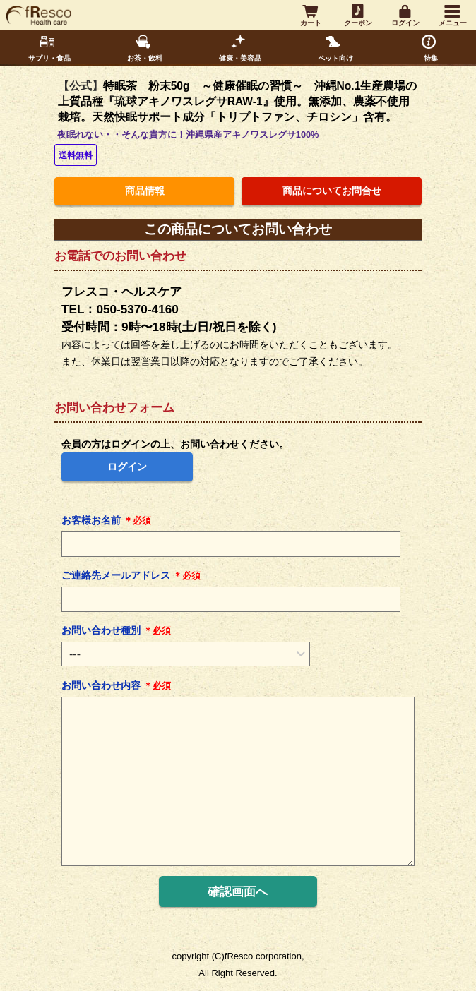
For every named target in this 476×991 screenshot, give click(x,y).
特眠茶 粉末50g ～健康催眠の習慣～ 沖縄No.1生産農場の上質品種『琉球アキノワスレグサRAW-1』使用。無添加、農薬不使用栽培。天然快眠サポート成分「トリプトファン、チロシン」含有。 (237, 101)
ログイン (127, 466)
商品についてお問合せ (331, 191)
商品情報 (145, 191)
